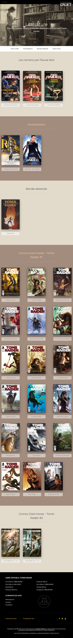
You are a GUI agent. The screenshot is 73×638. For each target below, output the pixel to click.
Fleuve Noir (15, 49)
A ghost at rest (36, 416)
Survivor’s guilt (10, 300)
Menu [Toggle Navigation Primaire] (4, 2)
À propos (8, 602)
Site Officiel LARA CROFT (13, 584)
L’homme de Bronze (53, 105)
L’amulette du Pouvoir (11, 105)
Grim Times (32, 494)
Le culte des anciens (32, 105)
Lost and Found (62, 378)
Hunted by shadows (10, 339)
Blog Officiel (9, 587)
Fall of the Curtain (62, 416)
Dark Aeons (10, 233)
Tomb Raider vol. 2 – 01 (10, 561)
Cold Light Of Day (53, 494)
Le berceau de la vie (10, 169)
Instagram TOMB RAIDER (44, 590)
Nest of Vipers (10, 494)
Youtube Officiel (41, 587)
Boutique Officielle (11, 590)
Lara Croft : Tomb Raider (32, 169)
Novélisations (28, 49)
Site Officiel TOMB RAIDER (13, 582)
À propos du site (28, 618)
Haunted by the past (62, 300)
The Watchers (10, 455)
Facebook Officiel (41, 582)
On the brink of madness (62, 339)
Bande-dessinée (42, 49)
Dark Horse (57, 49)
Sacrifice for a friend (36, 339)
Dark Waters (36, 455)
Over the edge (36, 300)
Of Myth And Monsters (62, 455)
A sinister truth (36, 378)
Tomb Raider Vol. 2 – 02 (32, 561)
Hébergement (9, 599)
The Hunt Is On (10, 416)
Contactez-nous (10, 618)
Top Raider (8, 605)
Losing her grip (10, 378)
